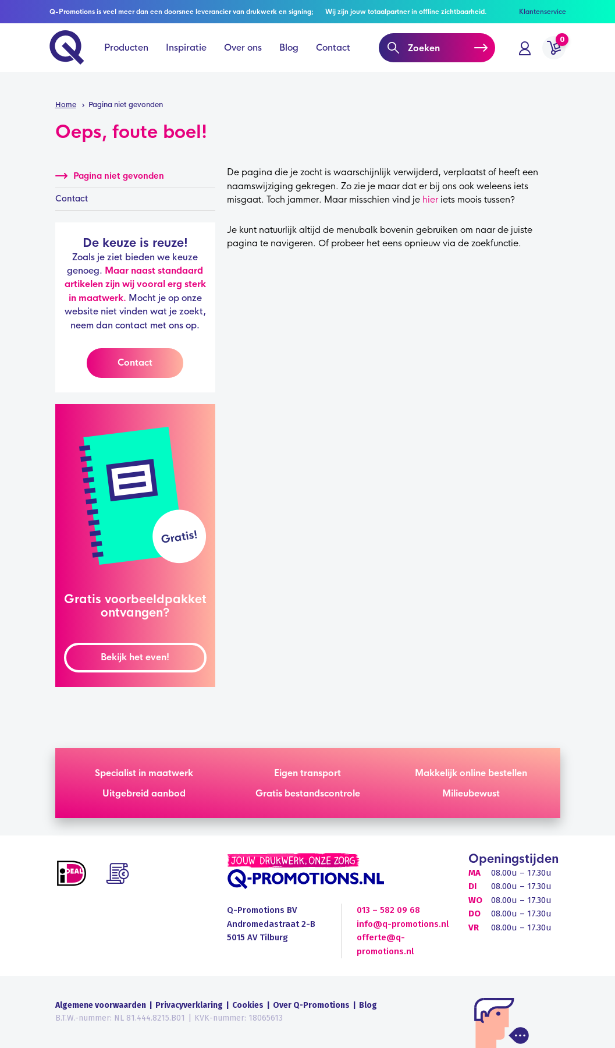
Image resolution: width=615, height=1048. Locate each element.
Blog (290, 57)
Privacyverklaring (189, 1005)
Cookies (248, 1005)
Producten (127, 57)
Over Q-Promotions (311, 1005)
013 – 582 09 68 (388, 910)
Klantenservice (542, 12)
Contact (334, 57)
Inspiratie (187, 57)
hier (430, 199)
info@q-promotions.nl (403, 924)
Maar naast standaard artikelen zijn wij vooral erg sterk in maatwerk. (135, 284)
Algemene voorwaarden (100, 1005)
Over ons (244, 57)
